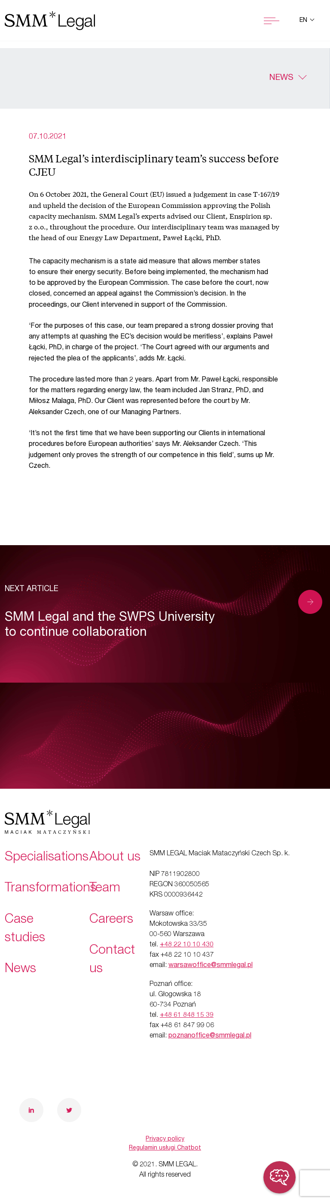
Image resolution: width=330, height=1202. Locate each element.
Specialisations (47, 857)
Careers (111, 920)
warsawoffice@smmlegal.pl (210, 965)
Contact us (112, 960)
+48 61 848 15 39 (187, 1015)
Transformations (50, 888)
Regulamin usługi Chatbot (165, 1148)
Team (104, 888)
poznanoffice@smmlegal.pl (209, 1036)
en (304, 21)
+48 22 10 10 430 (187, 945)
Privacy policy (165, 1139)
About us (115, 857)
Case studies (25, 929)
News (281, 78)
